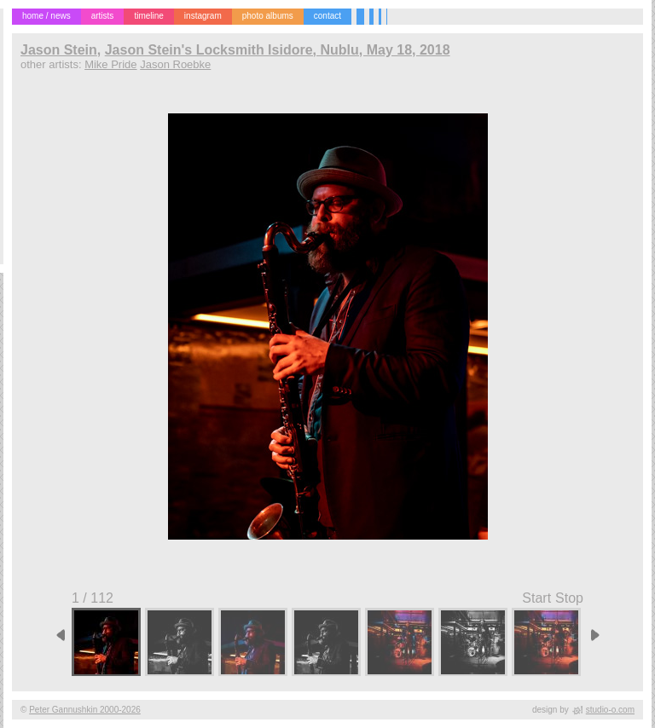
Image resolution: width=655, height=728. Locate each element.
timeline (148, 15)
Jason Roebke (175, 64)
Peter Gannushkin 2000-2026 (85, 709)
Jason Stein (58, 50)
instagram (203, 15)
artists (102, 15)
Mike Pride (110, 64)
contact (327, 15)
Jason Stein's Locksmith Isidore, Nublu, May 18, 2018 (277, 50)
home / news (46, 15)
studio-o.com (610, 709)
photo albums (267, 15)
